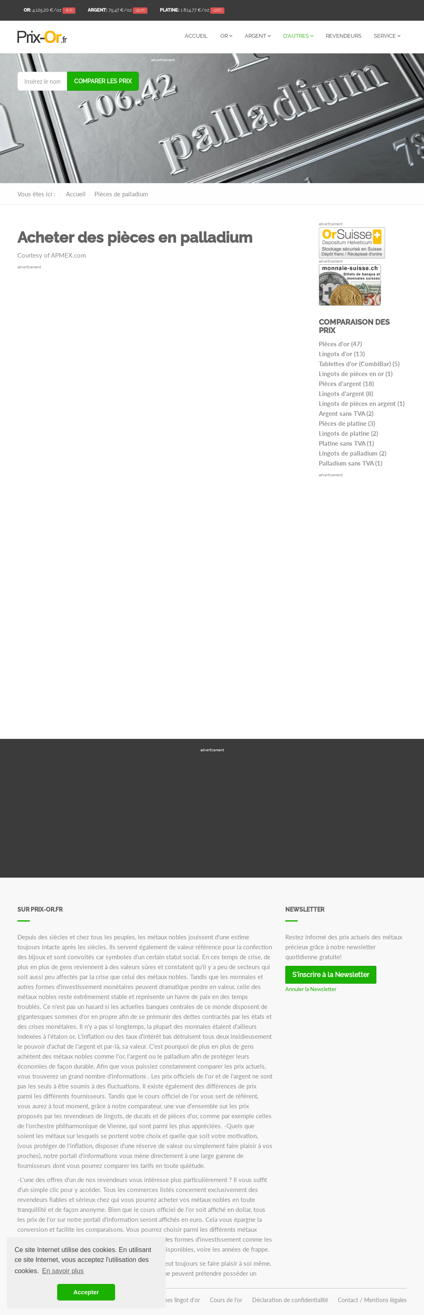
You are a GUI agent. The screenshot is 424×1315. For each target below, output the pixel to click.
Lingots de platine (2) (348, 433)
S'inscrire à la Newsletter (330, 975)
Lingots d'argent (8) (346, 393)
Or (226, 36)
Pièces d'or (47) (340, 343)
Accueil (196, 36)
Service (387, 36)
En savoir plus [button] (63, 1270)
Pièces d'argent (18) (346, 383)
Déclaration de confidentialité (290, 1300)
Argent (258, 36)
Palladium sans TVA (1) (350, 463)
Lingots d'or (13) (342, 353)
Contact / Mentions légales (372, 1300)
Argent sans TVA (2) (346, 413)
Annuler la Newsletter (311, 989)
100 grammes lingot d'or (169, 1300)
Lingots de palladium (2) (352, 453)
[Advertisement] (279, 121)
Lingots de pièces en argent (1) (362, 403)
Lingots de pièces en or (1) (356, 373)
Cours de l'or (226, 1300)
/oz (49, 10)
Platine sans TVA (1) (346, 443)
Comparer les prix (103, 81)
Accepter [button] (86, 1292)
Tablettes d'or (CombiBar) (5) (359, 363)
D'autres (298, 36)
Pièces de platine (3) (347, 423)
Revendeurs (343, 36)
